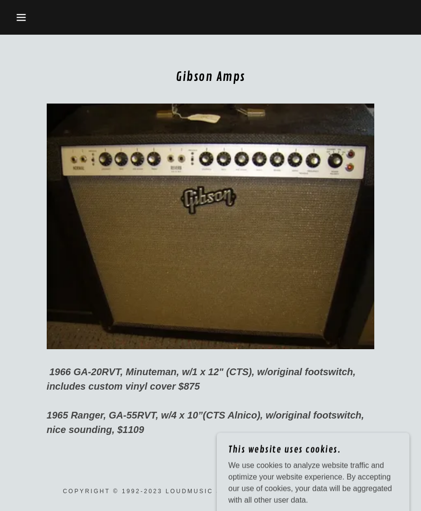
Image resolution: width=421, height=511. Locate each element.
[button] (21, 17)
